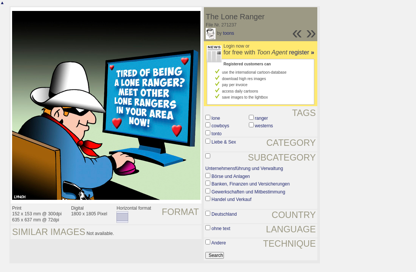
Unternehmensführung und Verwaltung (244, 168)
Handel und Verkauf (231, 199)
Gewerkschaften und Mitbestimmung (248, 192)
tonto (216, 133)
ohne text (220, 228)
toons (228, 33)
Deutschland (224, 214)
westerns (264, 125)
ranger (261, 118)
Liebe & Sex (223, 142)
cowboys (220, 125)
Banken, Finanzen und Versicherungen (250, 184)
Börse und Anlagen (230, 176)
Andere (218, 243)
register (301, 52)
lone (215, 118)
